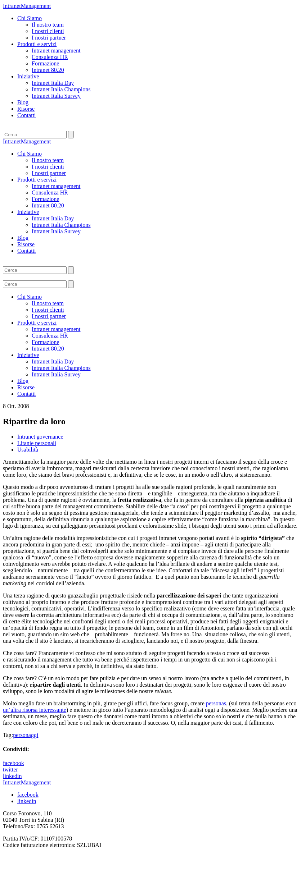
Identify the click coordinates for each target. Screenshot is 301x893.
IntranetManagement (27, 6)
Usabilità (27, 449)
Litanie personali (36, 443)
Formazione (45, 63)
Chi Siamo (29, 18)
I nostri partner (49, 38)
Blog (22, 102)
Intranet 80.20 (48, 70)
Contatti (26, 115)
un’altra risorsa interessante (34, 710)
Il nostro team (48, 25)
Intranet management (56, 50)
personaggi (25, 735)
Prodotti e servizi (37, 44)
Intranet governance (40, 437)
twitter (10, 769)
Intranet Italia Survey (56, 96)
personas (216, 703)
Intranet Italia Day (53, 83)
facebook (13, 763)
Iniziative (28, 76)
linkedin (12, 776)
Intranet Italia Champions (61, 89)
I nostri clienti (48, 31)
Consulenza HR (50, 57)
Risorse (26, 109)
